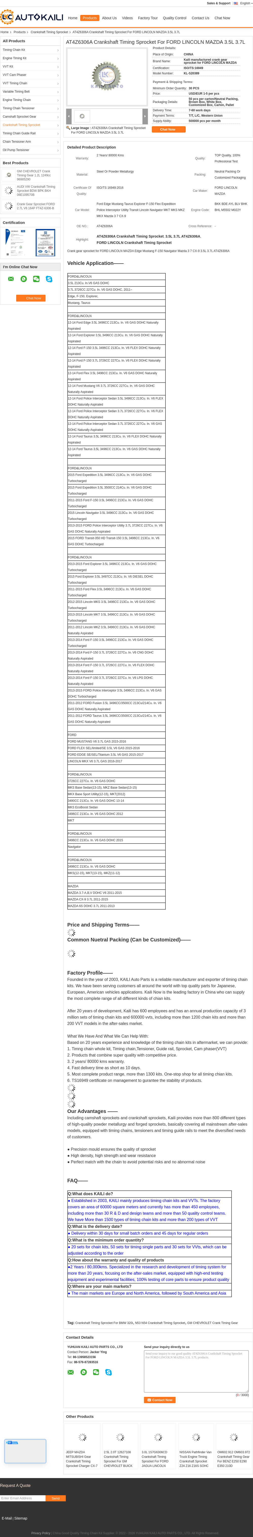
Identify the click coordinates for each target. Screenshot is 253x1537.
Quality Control (174, 18)
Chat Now (222, 18)
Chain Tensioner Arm (17, 141)
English (246, 3)
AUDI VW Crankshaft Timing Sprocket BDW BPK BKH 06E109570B (36, 191)
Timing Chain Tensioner (18, 108)
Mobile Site (9, 1524)
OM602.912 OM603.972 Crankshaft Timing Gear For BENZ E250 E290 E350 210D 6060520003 (233, 1461)
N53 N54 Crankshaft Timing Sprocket (160, 1323)
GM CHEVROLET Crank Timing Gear (212, 1323)
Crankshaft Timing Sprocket (49, 32)
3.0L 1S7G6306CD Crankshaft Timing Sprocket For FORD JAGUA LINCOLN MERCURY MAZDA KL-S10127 (158, 1463)
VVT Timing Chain (15, 83)
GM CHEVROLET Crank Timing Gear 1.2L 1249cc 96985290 (34, 175)
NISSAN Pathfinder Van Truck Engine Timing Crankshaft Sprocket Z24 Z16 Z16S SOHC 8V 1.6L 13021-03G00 (196, 1461)
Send (55, 1498)
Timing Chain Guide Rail (19, 133)
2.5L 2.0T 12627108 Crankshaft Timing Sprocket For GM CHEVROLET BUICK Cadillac (118, 1461)
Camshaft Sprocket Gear (19, 116)
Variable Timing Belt (16, 91)
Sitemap (20, 1518)
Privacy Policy (40, 1533)
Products (90, 18)
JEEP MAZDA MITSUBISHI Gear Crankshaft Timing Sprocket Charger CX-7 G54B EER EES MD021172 (82, 1463)
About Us (109, 18)
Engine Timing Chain (17, 100)
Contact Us (200, 18)
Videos (127, 18)
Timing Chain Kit (14, 50)
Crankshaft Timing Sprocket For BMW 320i (104, 1323)
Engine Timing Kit (14, 58)
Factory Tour (148, 18)
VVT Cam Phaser (14, 75)
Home (72, 18)
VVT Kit (8, 66)
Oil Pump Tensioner (16, 150)
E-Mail (7, 1518)
